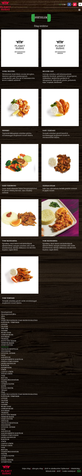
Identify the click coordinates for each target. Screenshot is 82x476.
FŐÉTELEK (5, 347)
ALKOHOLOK (5, 357)
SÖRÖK (3, 370)
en (64, 4)
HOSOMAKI (5, 337)
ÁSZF (59, 471)
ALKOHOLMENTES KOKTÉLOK (12, 359)
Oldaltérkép (75, 468)
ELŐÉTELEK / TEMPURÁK (10, 322)
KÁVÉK (3, 386)
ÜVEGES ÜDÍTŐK (7, 388)
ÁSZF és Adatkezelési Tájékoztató (57, 468)
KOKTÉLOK (5, 365)
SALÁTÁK (4, 326)
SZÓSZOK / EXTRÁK (8, 353)
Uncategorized (6, 312)
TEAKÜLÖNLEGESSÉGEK (10, 380)
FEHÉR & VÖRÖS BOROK (9, 361)
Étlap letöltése (41, 26)
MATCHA (4, 378)
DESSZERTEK (5, 351)
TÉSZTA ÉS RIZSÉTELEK (9, 349)
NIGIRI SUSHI (6, 333)
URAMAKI (4, 339)
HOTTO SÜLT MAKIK (8, 341)
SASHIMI (4, 331)
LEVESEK (4, 324)
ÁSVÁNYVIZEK (6, 367)
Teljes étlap (26, 468)
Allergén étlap (37, 468)
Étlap (3, 318)
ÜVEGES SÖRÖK (6, 374)
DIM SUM (4, 328)
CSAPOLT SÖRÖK (7, 372)
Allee (3, 316)
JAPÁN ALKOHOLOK (8, 363)
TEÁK (3, 376)
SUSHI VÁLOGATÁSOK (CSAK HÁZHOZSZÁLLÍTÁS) (19, 320)
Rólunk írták (50, 471)
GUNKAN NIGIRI (7, 335)
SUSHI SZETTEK (7, 345)
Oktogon (4, 390)
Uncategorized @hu (8, 314)
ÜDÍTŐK (4, 382)
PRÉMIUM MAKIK (7, 343)
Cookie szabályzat (68, 471)
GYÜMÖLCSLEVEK (7, 384)
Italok (3, 355)
